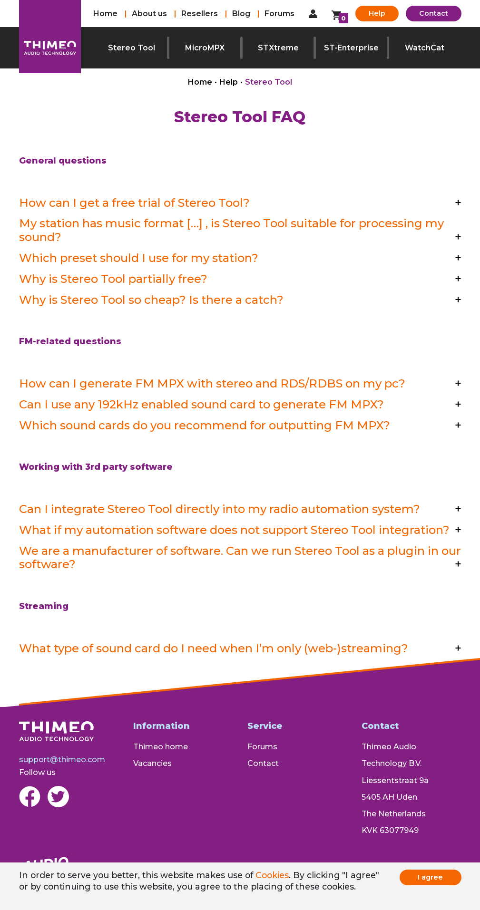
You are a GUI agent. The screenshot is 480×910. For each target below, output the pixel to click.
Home (105, 13)
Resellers (199, 13)
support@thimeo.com (62, 759)
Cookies (272, 875)
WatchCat (424, 47)
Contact (433, 13)
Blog (241, 13)
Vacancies (152, 763)
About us (149, 13)
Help (377, 13)
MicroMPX (205, 47)
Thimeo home (160, 746)
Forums (279, 13)
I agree (430, 877)
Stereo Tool (131, 47)
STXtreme (278, 47)
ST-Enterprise (351, 47)
